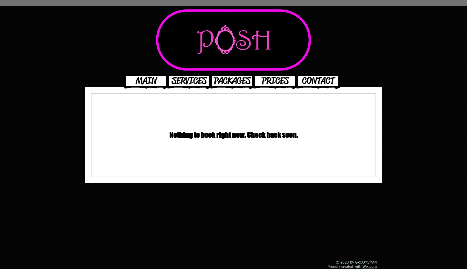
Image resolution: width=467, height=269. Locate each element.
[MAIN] (146, 81)
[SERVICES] (189, 81)
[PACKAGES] (232, 81)
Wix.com (370, 267)
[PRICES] (275, 81)
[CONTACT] (318, 81)
